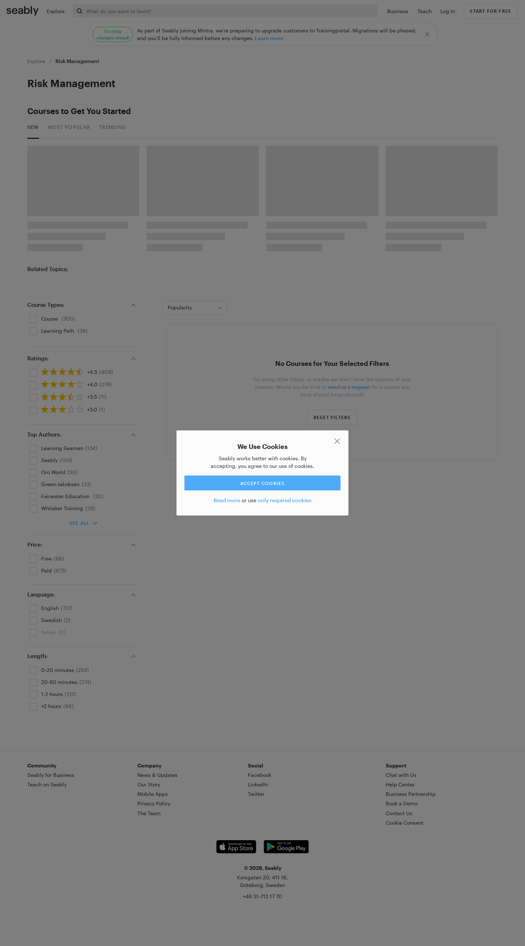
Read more (227, 500)
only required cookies (284, 500)
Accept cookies (262, 482)
